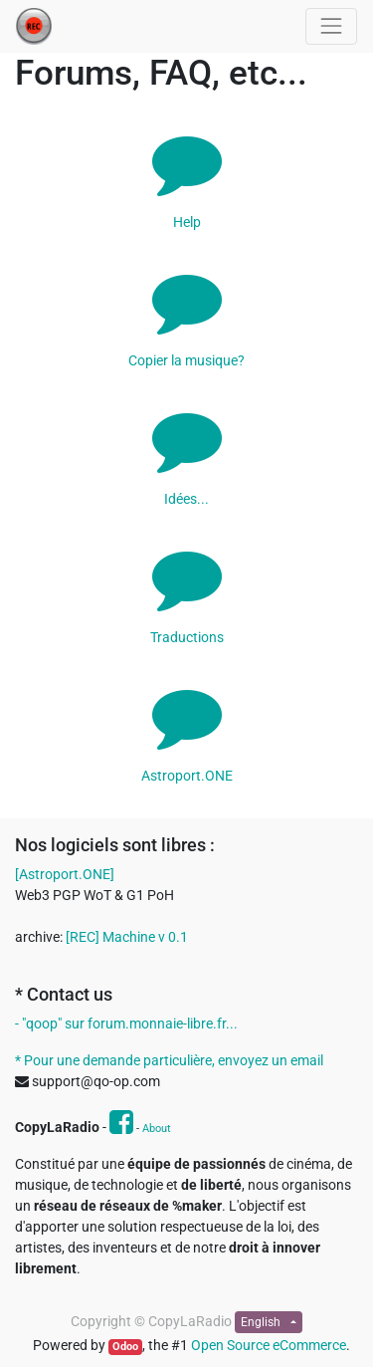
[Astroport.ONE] (64, 874)
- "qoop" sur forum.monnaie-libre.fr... (126, 1023)
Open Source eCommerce (268, 1345)
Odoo (125, 1346)
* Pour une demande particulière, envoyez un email (169, 1060)
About (156, 1128)
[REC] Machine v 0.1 (127, 937)
